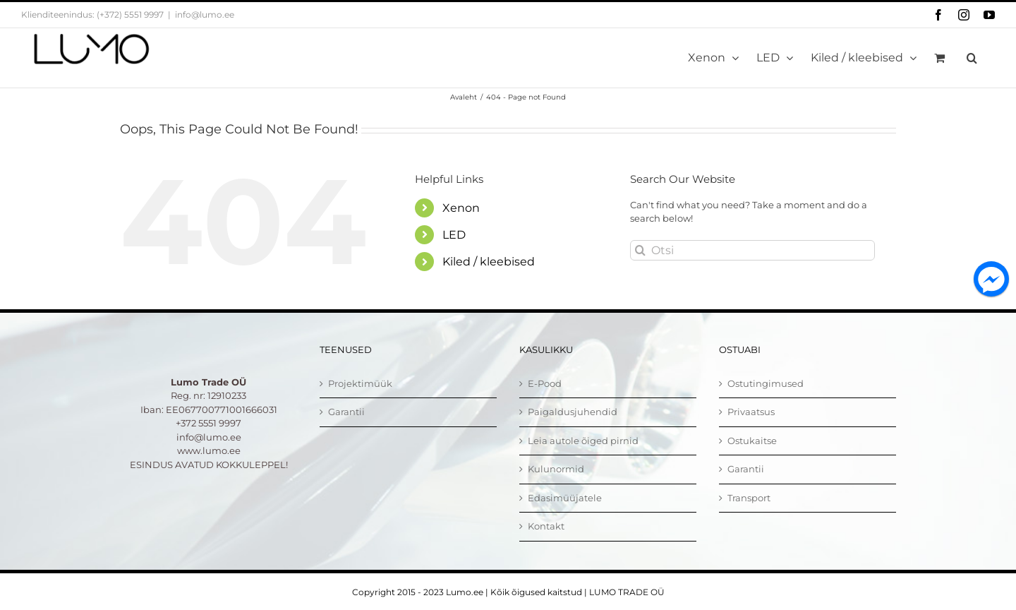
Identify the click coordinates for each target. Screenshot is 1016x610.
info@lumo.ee (204, 14)
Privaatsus (751, 411)
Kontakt (546, 526)
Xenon (461, 208)
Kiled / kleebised (488, 261)
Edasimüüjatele (565, 497)
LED (454, 234)
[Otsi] (752, 250)
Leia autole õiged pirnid (583, 440)
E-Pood (545, 383)
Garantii (346, 411)
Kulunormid (556, 468)
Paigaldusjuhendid (572, 411)
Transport (748, 497)
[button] (972, 58)
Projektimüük (360, 383)
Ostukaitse (752, 440)
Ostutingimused (765, 383)
